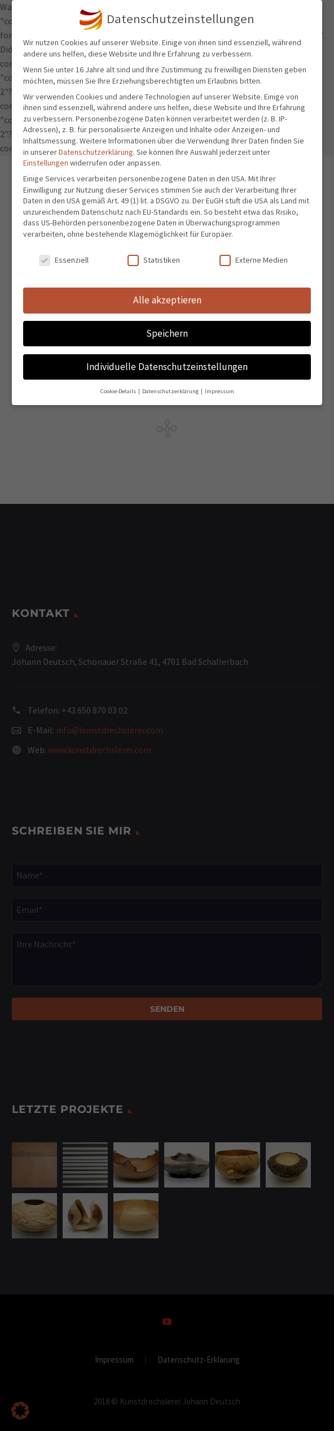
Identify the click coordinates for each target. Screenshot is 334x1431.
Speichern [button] (167, 333)
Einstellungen (45, 163)
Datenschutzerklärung (96, 152)
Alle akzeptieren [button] (167, 300)
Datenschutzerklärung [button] (171, 391)
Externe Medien (253, 260)
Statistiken (154, 260)
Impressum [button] (219, 391)
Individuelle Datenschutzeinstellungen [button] (167, 366)
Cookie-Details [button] (118, 391)
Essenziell (64, 260)
